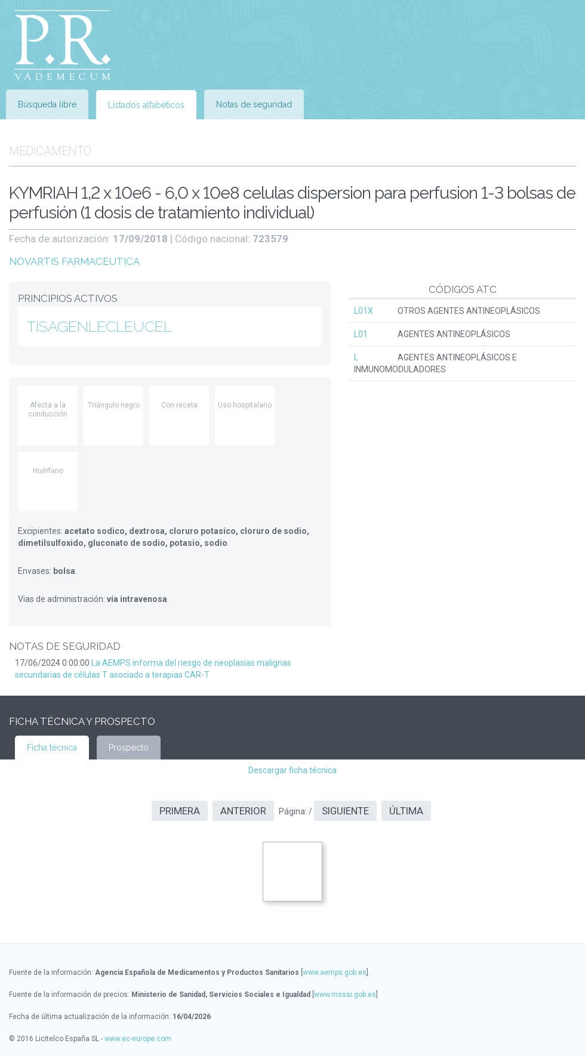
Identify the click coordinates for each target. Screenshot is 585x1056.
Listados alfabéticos (146, 105)
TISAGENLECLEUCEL (99, 326)
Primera (179, 811)
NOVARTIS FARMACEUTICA (74, 261)
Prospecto (129, 747)
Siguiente (345, 811)
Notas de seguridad (254, 104)
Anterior (243, 811)
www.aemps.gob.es (335, 972)
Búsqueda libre (47, 104)
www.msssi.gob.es (345, 994)
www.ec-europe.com (137, 1039)
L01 (361, 334)
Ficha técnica (52, 747)
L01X (363, 311)
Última (406, 811)
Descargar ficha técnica (292, 770)
